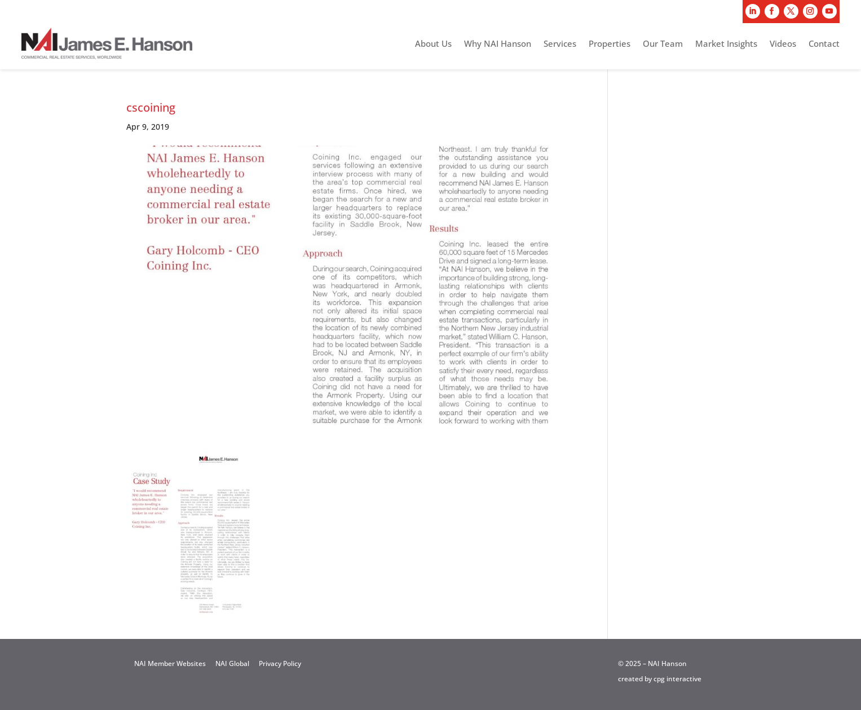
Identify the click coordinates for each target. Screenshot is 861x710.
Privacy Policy (280, 663)
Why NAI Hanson (497, 44)
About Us (433, 44)
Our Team (663, 44)
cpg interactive (677, 678)
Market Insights (726, 44)
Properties (609, 44)
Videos (783, 44)
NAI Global (232, 663)
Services (560, 44)
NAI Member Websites (170, 663)
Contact (824, 44)
